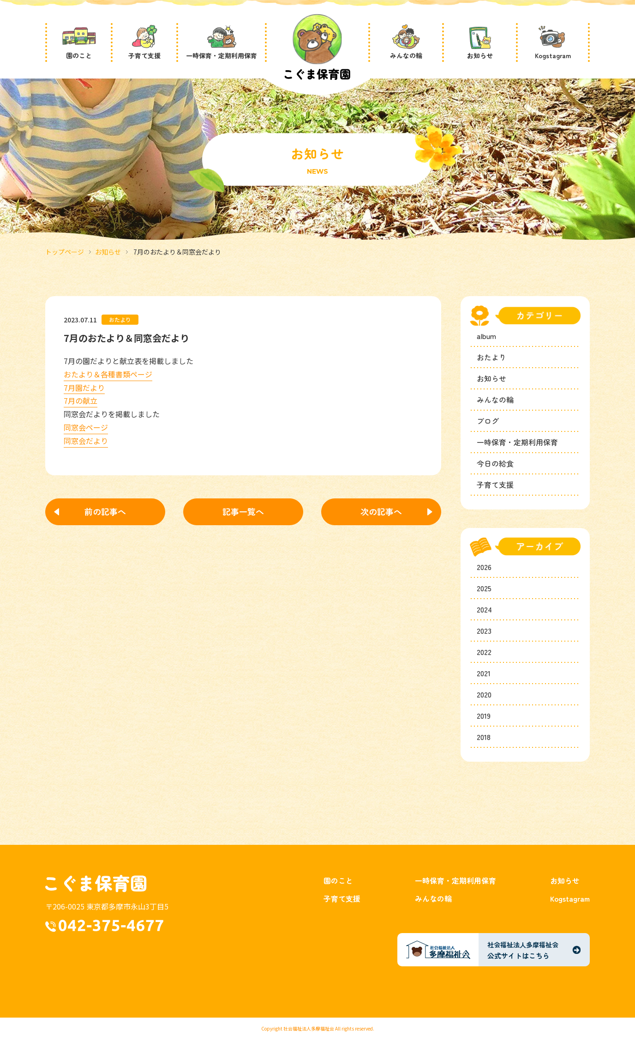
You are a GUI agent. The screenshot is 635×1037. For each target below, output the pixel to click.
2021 (484, 673)
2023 (484, 630)
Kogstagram (570, 898)
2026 (484, 566)
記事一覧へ (243, 511)
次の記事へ (381, 511)
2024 (484, 609)
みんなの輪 (495, 399)
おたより (491, 357)
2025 (484, 588)
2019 (484, 715)
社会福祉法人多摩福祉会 (308, 1028)
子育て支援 (495, 484)
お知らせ (108, 251)
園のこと (338, 880)
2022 (484, 651)
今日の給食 (495, 463)
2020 (484, 694)
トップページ (64, 251)
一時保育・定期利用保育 (517, 442)
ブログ (488, 420)
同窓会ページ (86, 427)
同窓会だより (86, 440)
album (486, 335)
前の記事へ (105, 511)
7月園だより (84, 387)
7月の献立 (80, 400)
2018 (484, 736)
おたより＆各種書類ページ (108, 374)
